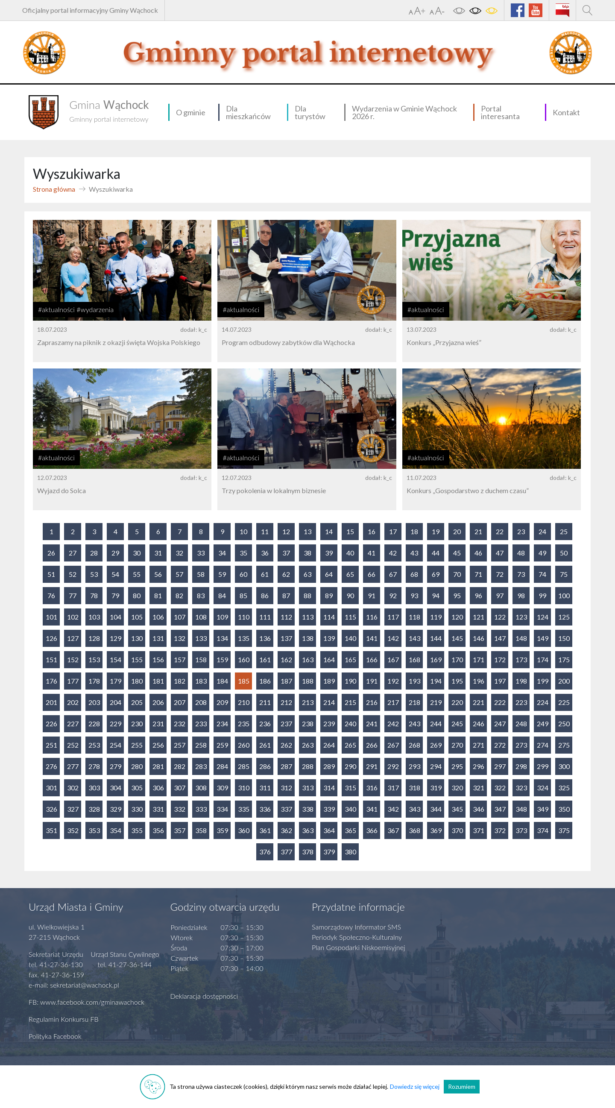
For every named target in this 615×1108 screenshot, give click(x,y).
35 (243, 553)
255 (137, 745)
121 (478, 617)
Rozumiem (461, 1086)
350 (564, 809)
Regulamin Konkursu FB (64, 1019)
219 (436, 702)
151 (51, 659)
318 (414, 787)
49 (542, 553)
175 (564, 659)
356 (158, 830)
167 (393, 659)
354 (115, 830)
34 (222, 553)
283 (201, 766)
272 (500, 745)
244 (436, 723)
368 (414, 830)
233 (201, 723)
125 (564, 617)
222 (500, 702)
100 (564, 595)
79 (115, 595)
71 (478, 574)
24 (542, 531)
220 (457, 702)
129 (115, 638)
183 (201, 681)
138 (307, 638)
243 (414, 723)
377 (286, 852)
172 (500, 659)
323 (521, 787)
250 (564, 723)
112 (286, 617)
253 (94, 745)
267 (393, 745)
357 (179, 830)
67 (393, 574)
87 (286, 595)
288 (307, 766)
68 (414, 574)
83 (201, 595)
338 (307, 809)
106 (158, 617)
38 (307, 553)
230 (137, 723)
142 (393, 638)
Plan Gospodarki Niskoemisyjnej (358, 947)
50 (564, 553)
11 (265, 531)
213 (307, 702)
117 (393, 617)
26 (51, 553)
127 (73, 638)
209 (222, 702)
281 (158, 766)
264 (329, 745)
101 (51, 617)
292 (393, 766)
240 (350, 723)
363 (307, 830)
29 (115, 553)
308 (201, 787)
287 (286, 766)
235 (243, 723)
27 (72, 553)
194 (436, 681)
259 (222, 745)
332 (179, 809)
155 (137, 659)
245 (457, 723)
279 (115, 766)
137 (286, 638)
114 (329, 617)
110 (243, 617)
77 (72, 595)
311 (265, 787)
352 (73, 830)
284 (222, 766)
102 (73, 617)
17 (393, 531)
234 (222, 723)
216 (372, 702)
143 (414, 638)
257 (179, 745)
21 (478, 531)
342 (393, 809)
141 (372, 638)
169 (436, 659)
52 (72, 574)
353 (94, 830)
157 (179, 659)
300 (564, 766)
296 (478, 766)
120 (457, 617)
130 (137, 638)
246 (478, 723)
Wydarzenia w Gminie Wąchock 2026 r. (404, 112)
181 (158, 681)
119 (436, 617)
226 (51, 723)
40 (350, 553)
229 (115, 723)
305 (137, 787)
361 (265, 830)
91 (371, 595)
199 (542, 681)
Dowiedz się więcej (414, 1086)
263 (307, 745)
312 (286, 787)
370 (457, 830)
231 (158, 723)
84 (222, 595)
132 (179, 638)
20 (457, 531)
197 (500, 681)
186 (265, 681)
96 (478, 595)
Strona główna (54, 189)
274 (542, 745)
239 (329, 723)
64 (329, 574)
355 (137, 830)
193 (414, 681)
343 (414, 809)
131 (158, 638)
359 (222, 830)
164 (329, 659)
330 (137, 809)
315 (350, 787)
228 (94, 723)
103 (94, 617)
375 (564, 830)
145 (457, 638)
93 (414, 595)
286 (265, 766)
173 (521, 659)
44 (435, 553)
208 (201, 702)
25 (564, 531)
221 (478, 702)
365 (350, 830)
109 (222, 617)
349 (542, 809)
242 (393, 723)
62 (286, 574)
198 (521, 681)
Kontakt (566, 112)
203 (94, 702)
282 (179, 766)
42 (393, 553)
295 (457, 766)
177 (73, 681)
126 (51, 638)
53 (94, 574)
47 (500, 553)
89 (329, 595)
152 (73, 659)
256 (158, 745)
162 (286, 659)
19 (435, 531)
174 (542, 659)
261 (265, 745)
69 (435, 574)
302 (73, 787)
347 (500, 809)
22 (500, 531)
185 (243, 681)
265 (350, 745)
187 (286, 681)
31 (158, 553)
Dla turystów (310, 112)
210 (243, 702)
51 (51, 574)
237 (286, 723)
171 (478, 659)
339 (329, 809)
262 (286, 745)
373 (521, 830)
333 (201, 809)
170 (457, 659)
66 (371, 574)
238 (307, 723)
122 (500, 617)
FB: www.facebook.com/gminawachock (86, 1002)
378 (307, 852)
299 (542, 766)
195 (457, 681)
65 (350, 574)
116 (372, 617)
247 (500, 723)
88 (307, 595)
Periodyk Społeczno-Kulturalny (357, 937)
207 (179, 702)
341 (372, 809)
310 (243, 787)
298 (521, 766)
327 (73, 809)
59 (222, 574)
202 (73, 702)
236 (265, 723)
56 (158, 574)
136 (265, 638)
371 (478, 830)
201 (51, 702)
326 (51, 809)
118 (414, 617)
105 (137, 617)
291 (372, 766)
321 (478, 787)
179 (115, 681)
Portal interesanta (500, 112)
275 (564, 745)
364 (329, 830)
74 (542, 574)
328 (94, 809)
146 (478, 638)
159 (222, 659)
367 (393, 830)
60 (243, 574)
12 (286, 531)
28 (94, 553)
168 (414, 659)
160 (243, 659)
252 (73, 745)
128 (94, 638)
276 (51, 766)
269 (436, 745)
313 (307, 787)
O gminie (190, 112)
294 (436, 766)
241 (372, 723)
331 (158, 809)
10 (243, 531)
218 (414, 702)
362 (286, 830)
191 (372, 681)
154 (115, 659)
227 (73, 723)
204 (115, 702)
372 (500, 830)
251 (51, 745)
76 (51, 595)
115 (350, 617)
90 (350, 595)
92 (393, 595)
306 (158, 787)
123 (521, 617)
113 (307, 617)
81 (158, 595)
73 (521, 574)
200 (564, 681)
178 (94, 681)
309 (222, 787)
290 (350, 766)
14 (329, 531)
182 (179, 681)
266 (372, 745)
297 (500, 766)
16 (371, 531)
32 (179, 553)
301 (51, 787)
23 (521, 531)
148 (521, 638)
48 (521, 553)
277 (73, 766)
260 (243, 745)
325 (564, 787)
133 (201, 638)
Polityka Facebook (55, 1036)
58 (201, 574)
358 (201, 830)
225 (564, 702)
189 (329, 681)
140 (350, 638)
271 (478, 745)
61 (265, 574)
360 (243, 830)
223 (521, 702)
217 (393, 702)
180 (137, 681)
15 (350, 531)
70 (457, 574)
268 (414, 745)
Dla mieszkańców (248, 112)
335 (243, 809)
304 (115, 787)
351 (51, 830)
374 (542, 830)
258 (201, 745)
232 (179, 723)
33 (201, 553)
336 (265, 809)
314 (329, 787)
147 (500, 638)
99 (542, 595)
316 (372, 787)
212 (286, 702)
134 (222, 638)
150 (564, 638)
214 (329, 702)
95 (457, 595)
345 (457, 809)
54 (115, 574)
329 (115, 809)
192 (393, 681)
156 (158, 659)
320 (457, 787)
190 (350, 681)
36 (265, 553)
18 (414, 531)
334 (222, 809)
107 (179, 617)
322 (500, 787)
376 (265, 852)
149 (542, 638)
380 (350, 852)
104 (115, 617)
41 (371, 553)
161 (265, 659)
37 (286, 553)
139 (329, 638)
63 (307, 574)
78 (94, 595)
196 (478, 681)
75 (564, 574)
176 (51, 681)
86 (265, 595)
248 (521, 723)
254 (115, 745)
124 (542, 617)
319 (436, 787)
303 (94, 787)
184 (222, 681)
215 (350, 702)
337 (286, 809)
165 (350, 659)
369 (436, 830)
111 (265, 617)
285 (243, 766)
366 (372, 830)
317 (393, 787)
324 (542, 787)
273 (521, 745)
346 (478, 809)
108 (201, 617)
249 (542, 723)
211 (265, 702)
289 (329, 766)
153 (94, 659)
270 (457, 745)
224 (542, 702)
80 (137, 595)
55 (137, 574)
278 (94, 766)
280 (137, 766)
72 (500, 574)
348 (521, 809)
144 (436, 638)
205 (137, 702)
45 (457, 553)
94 (435, 595)
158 (201, 659)
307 (179, 787)
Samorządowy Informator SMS (356, 927)
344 (436, 809)
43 (414, 553)
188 (307, 681)
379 (329, 852)
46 (478, 553)
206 (158, 702)
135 (243, 638)
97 (500, 595)
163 (307, 659)
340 (350, 809)
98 (521, 595)
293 (414, 766)
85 (243, 595)
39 (329, 553)
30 (137, 553)
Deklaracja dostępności (204, 996)
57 (179, 574)
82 (179, 595)
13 (307, 531)
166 (372, 659)
